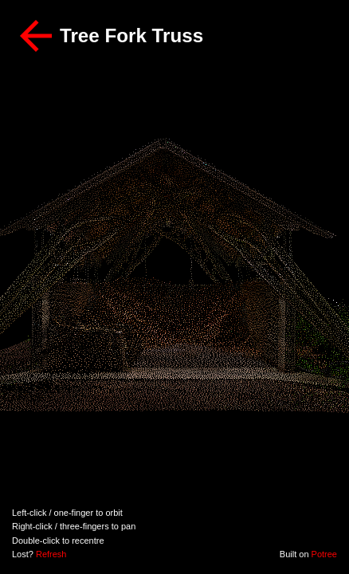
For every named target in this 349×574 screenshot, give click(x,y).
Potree (324, 554)
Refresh (51, 554)
